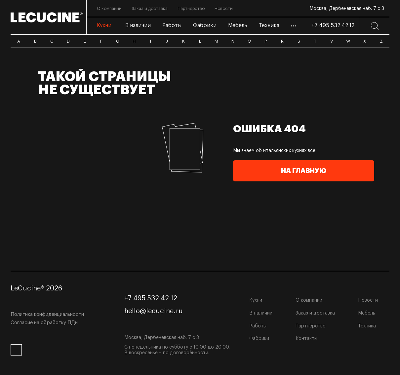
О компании (309, 300)
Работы (257, 326)
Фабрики (259, 338)
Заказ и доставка (315, 313)
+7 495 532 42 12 (332, 25)
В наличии (260, 313)
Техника (367, 326)
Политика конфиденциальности (47, 314)
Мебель (366, 313)
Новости (368, 300)
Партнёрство (311, 326)
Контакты (306, 338)
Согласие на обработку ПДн (44, 322)
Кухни (255, 300)
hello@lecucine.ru (153, 311)
